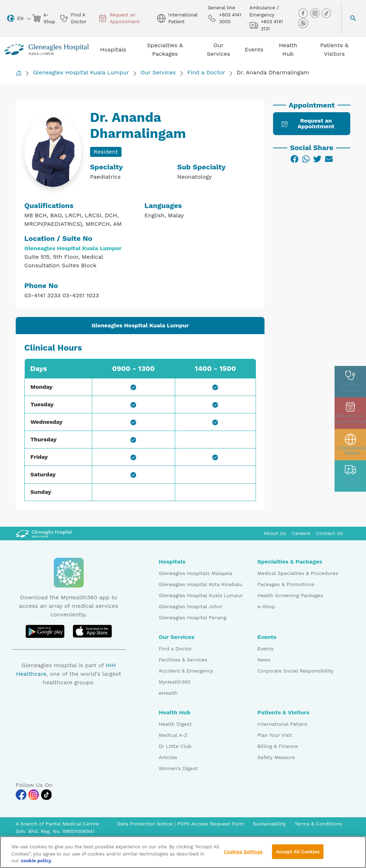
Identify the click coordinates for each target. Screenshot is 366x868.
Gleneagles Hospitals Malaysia (195, 573)
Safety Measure (276, 757)
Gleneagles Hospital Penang (192, 617)
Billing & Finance (277, 746)
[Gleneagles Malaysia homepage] (46, 50)
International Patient (282, 724)
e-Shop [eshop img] (43, 18)
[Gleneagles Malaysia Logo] (43, 533)
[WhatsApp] (306, 159)
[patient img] (350, 444)
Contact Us (329, 533)
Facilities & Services (183, 660)
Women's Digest (178, 768)
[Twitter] (317, 159)
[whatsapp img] (303, 23)
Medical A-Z (173, 735)
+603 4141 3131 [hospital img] (266, 25)
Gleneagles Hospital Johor (191, 606)
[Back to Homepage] (18, 73)
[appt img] (350, 413)
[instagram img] (315, 13)
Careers (301, 533)
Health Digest (175, 724)
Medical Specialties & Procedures (297, 573)
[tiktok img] (326, 13)
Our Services (158, 72)
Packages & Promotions (285, 584)
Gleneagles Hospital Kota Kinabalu (200, 584)
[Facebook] (294, 159)
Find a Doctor (206, 72)
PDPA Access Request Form (210, 824)
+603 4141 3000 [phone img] (224, 18)
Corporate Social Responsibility (295, 671)
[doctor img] (350, 381)
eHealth (168, 693)
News (264, 660)
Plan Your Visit (274, 735)
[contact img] (350, 476)
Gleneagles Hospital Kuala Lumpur (81, 72)
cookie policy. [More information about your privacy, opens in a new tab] (36, 863)
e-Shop (266, 606)
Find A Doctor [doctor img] (73, 18)
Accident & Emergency (186, 671)
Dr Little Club (175, 746)
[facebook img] (304, 13)
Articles (168, 757)
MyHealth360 (175, 682)
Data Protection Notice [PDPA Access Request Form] (145, 824)
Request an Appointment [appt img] (119, 18)
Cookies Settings (243, 854)
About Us (274, 533)
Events (265, 648)
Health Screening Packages (290, 595)
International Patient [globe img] (177, 18)
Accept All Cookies (297, 854)
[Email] (329, 159)
